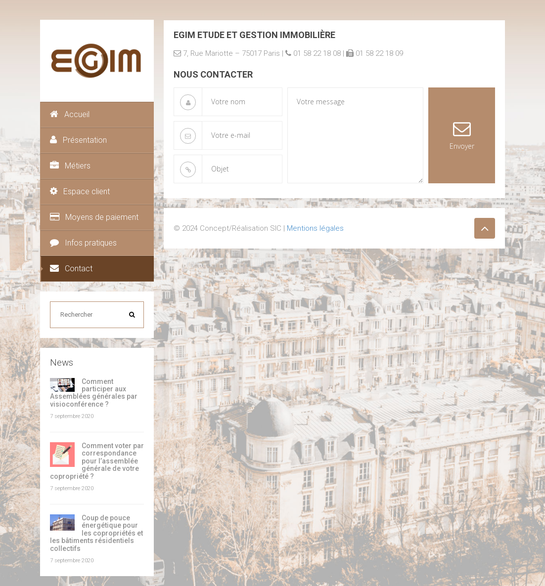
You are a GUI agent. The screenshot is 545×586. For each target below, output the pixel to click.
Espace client (80, 191)
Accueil (70, 114)
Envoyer (461, 135)
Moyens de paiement (94, 217)
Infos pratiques (83, 243)
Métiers (70, 165)
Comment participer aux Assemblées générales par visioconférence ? (93, 392)
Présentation (78, 140)
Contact (71, 268)
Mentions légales (315, 228)
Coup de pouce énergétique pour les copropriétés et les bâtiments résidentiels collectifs (96, 533)
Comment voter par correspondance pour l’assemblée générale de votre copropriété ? (97, 461)
